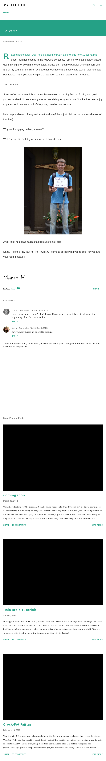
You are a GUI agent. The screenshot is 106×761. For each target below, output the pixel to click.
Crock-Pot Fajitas (17, 724)
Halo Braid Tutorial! (19, 609)
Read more (97, 525)
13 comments (19, 639)
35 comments (19, 754)
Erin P (14, 310)
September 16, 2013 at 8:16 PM (33, 310)
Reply (15, 321)
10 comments (19, 525)
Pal (13, 288)
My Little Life (15, 5)
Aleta (14, 328)
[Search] (94, 5)
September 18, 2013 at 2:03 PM (33, 328)
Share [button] (96, 288)
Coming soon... (15, 495)
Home (6, 12)
